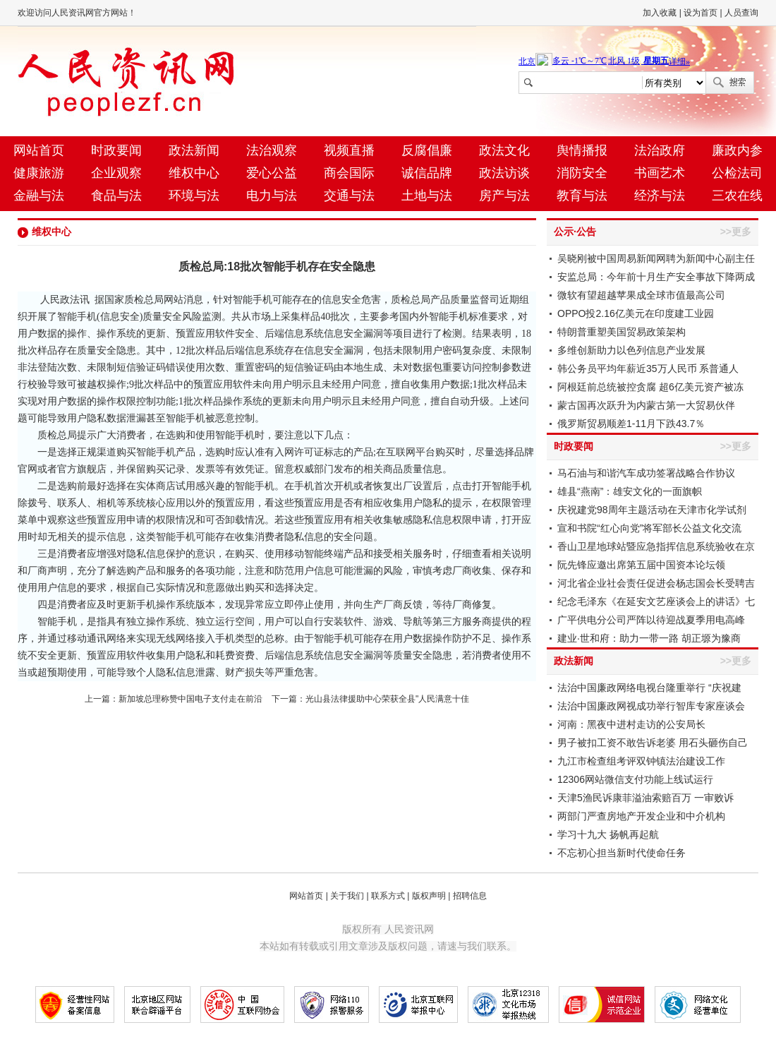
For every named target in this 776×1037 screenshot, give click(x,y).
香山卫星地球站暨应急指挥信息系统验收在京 (656, 546)
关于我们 (347, 896)
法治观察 (271, 150)
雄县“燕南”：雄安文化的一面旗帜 (629, 491)
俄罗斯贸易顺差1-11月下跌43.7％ (631, 423)
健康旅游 (38, 173)
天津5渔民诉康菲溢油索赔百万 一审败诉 (645, 797)
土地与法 (426, 195)
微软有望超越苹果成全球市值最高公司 (641, 295)
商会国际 (349, 173)
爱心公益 (271, 173)
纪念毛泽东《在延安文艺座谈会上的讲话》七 (656, 601)
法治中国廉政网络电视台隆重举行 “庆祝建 (649, 687)
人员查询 (741, 13)
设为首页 (700, 13)
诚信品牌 (426, 173)
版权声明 (429, 896)
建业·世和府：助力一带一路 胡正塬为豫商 (649, 638)
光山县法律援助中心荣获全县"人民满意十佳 (387, 699)
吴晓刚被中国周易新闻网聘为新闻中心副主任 (656, 258)
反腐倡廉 (426, 150)
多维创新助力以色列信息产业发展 (631, 350)
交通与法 (349, 195)
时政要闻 (116, 150)
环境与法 (194, 195)
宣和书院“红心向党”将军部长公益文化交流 (649, 528)
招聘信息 (470, 896)
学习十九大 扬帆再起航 (608, 834)
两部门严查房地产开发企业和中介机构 (641, 816)
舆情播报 (582, 150)
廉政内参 (737, 150)
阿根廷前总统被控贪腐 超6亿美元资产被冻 (650, 386)
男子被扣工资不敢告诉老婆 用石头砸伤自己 (652, 742)
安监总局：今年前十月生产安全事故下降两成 (656, 276)
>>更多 (735, 231)
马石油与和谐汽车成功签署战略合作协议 (646, 473)
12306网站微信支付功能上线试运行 (635, 779)
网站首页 (38, 150)
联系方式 (388, 896)
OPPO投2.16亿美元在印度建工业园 (635, 313)
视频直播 (349, 150)
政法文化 (504, 150)
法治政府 (659, 150)
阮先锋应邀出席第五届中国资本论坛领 (641, 564)
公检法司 (737, 173)
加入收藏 (660, 13)
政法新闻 (194, 150)
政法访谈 (504, 173)
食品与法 (116, 195)
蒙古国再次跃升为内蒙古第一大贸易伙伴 (646, 405)
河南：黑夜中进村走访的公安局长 (631, 724)
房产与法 (504, 195)
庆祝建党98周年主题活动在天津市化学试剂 (651, 509)
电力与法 (271, 195)
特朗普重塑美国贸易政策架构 (621, 331)
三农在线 (737, 195)
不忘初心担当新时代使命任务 (621, 852)
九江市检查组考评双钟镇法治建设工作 (641, 761)
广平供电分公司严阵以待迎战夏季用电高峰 (651, 619)
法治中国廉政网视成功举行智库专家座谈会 (651, 706)
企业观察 (116, 173)
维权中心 (194, 173)
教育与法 (582, 195)
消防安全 (582, 173)
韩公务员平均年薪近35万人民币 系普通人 (648, 368)
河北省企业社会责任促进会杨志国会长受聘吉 (656, 583)
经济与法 (659, 195)
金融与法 (38, 195)
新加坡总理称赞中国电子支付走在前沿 (190, 699)
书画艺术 (659, 173)
